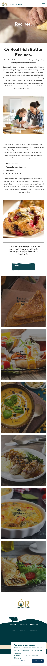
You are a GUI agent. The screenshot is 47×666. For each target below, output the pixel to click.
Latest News (23, 630)
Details (22, 661)
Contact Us (33, 630)
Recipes (13, 630)
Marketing (17, 658)
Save (29, 661)
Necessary (20, 655)
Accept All (38, 661)
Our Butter (23, 624)
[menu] (43, 3)
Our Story (13, 624)
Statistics (35, 655)
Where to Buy (34, 624)
